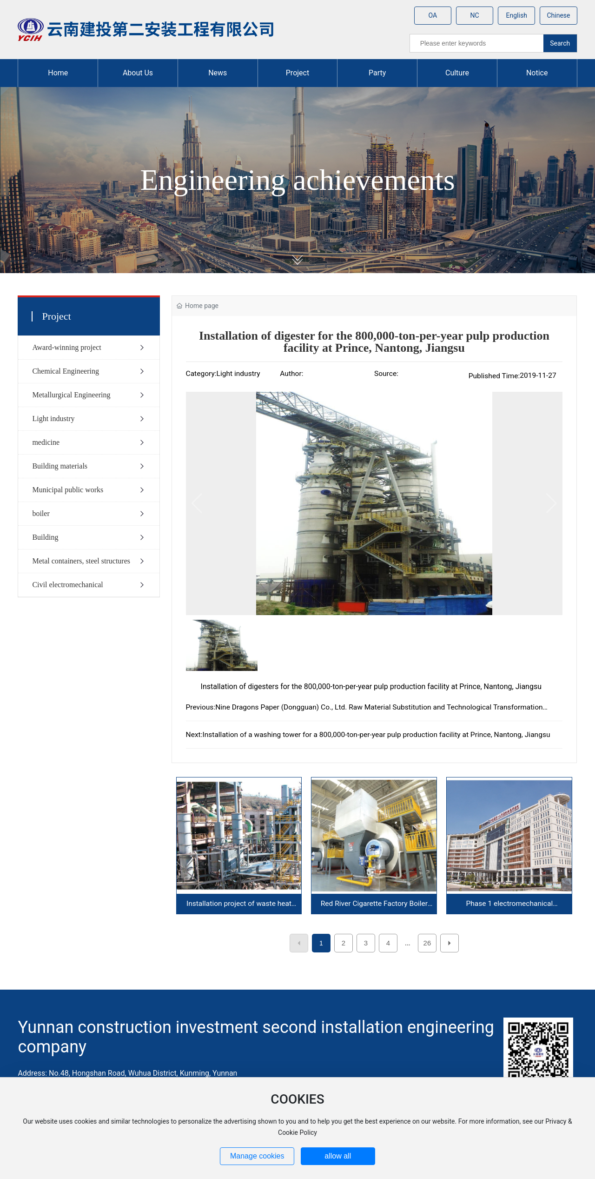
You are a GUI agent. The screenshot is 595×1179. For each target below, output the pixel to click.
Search (560, 43)
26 (427, 943)
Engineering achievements (297, 179)
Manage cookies (257, 1156)
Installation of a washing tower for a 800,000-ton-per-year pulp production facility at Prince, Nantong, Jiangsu (376, 734)
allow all (337, 1156)
